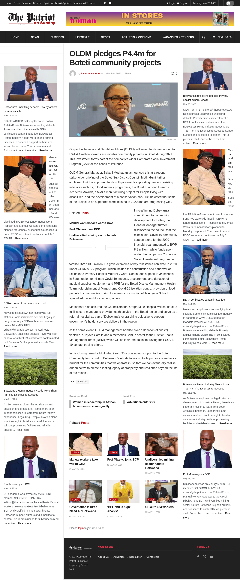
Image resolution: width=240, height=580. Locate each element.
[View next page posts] (103, 247)
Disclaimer (135, 557)
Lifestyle (37, 3)
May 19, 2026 (114, 465)
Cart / (225, 37)
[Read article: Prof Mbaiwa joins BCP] (123, 444)
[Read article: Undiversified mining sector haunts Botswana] (161, 444)
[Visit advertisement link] (150, 19)
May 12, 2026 (114, 517)
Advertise (118, 557)
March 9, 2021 (113, 73)
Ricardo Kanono (90, 73)
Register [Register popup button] (182, 3)
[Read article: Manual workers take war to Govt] (85, 444)
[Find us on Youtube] (211, 557)
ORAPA (82, 381)
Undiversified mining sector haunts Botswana (159, 464)
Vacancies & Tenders (84, 3)
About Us (103, 557)
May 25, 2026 (77, 469)
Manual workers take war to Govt (91, 222)
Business (26, 3)
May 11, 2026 (152, 513)
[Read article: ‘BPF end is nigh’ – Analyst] (123, 492)
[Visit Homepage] (32, 19)
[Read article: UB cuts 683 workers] (161, 492)
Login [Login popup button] (171, 3)
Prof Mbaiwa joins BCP (17, 484)
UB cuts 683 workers (159, 507)
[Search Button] (203, 37)
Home (9, 3)
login (81, 528)
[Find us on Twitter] (204, 557)
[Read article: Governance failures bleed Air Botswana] (85, 492)
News (17, 3)
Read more (45, 150)
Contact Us (152, 557)
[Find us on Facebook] (198, 557)
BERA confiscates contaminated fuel (25, 303)
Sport (46, 3)
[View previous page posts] (96, 247)
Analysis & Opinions (61, 3)
